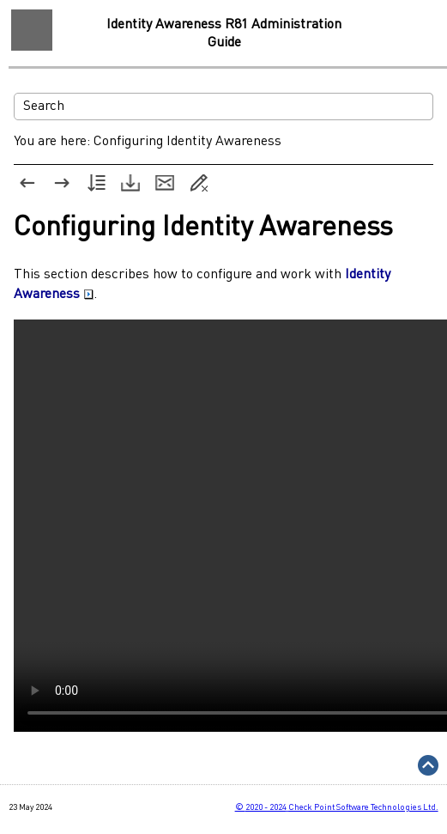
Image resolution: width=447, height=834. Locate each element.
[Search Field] (223, 106)
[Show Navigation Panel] (31, 30)
